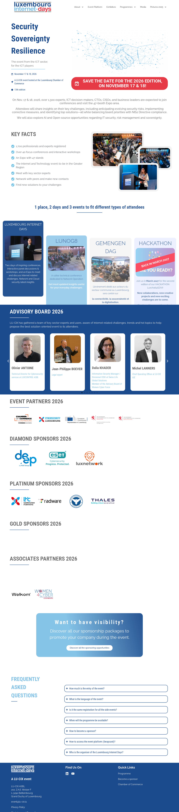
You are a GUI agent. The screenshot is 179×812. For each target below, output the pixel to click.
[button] (8, 361)
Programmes (128, 7)
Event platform (95, 7)
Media (143, 7)
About (79, 7)
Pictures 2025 (158, 7)
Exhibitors (111, 7)
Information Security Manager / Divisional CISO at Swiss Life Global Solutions (106, 377)
